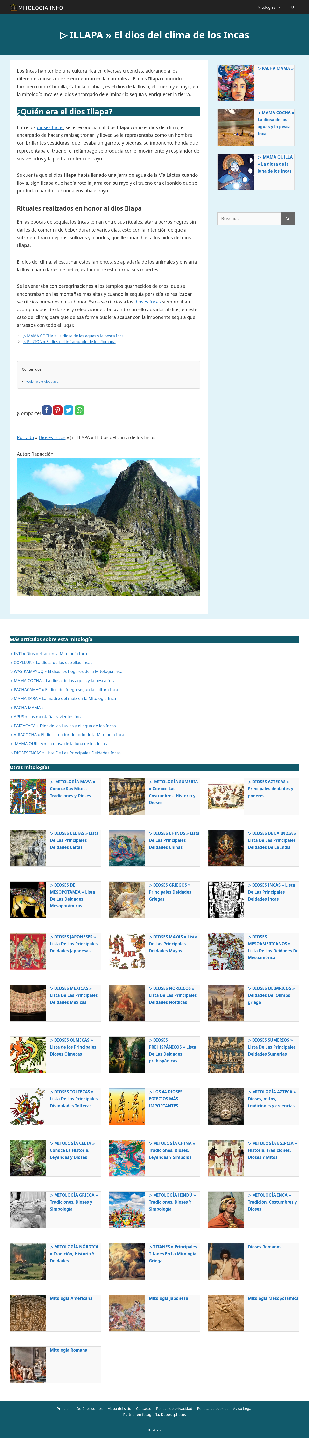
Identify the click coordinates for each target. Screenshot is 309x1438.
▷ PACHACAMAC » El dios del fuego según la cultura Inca (64, 689)
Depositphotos (173, 1414)
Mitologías (271, 7)
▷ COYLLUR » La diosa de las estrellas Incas (51, 662)
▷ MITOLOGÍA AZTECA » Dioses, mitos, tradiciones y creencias (272, 1098)
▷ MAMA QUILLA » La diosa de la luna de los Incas (275, 164)
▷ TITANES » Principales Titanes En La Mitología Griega (173, 1253)
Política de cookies (212, 1408)
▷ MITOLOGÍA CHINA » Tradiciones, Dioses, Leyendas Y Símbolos (172, 1150)
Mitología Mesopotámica (273, 1298)
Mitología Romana (68, 1350)
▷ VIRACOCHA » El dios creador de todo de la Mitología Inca (67, 734)
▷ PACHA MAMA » (276, 68)
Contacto (143, 1408)
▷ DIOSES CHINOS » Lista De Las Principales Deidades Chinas (174, 840)
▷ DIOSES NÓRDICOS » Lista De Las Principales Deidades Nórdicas (173, 995)
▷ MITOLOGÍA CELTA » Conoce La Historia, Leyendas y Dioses (72, 1150)
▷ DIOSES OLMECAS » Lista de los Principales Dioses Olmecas (73, 1047)
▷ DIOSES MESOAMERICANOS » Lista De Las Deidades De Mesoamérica (273, 947)
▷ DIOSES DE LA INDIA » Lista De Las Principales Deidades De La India (272, 840)
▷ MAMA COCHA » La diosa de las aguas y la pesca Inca (73, 335)
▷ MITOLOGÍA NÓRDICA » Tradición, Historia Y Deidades (74, 1253)
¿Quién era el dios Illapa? (43, 382)
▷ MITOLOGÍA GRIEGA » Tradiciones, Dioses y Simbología (74, 1202)
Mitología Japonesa (168, 1298)
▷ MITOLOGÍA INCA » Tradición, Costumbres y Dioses (272, 1202)
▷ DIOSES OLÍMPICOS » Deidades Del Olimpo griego (271, 995)
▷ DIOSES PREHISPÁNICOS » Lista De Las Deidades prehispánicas (172, 1050)
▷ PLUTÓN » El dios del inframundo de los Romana (69, 341)
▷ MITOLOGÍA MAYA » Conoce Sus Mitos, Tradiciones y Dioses (72, 788)
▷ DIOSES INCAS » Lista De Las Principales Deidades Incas (65, 752)
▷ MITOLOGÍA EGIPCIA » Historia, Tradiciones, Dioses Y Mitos (272, 1150)
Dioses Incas (52, 437)
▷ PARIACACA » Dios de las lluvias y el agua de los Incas (63, 725)
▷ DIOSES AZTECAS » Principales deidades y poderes (270, 788)
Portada (25, 437)
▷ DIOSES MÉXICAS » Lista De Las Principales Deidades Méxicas (74, 995)
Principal (64, 1408)
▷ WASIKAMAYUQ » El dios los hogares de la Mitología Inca (66, 671)
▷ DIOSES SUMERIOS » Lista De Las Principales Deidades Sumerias (272, 1047)
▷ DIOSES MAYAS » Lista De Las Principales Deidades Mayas (173, 943)
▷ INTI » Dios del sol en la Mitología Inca (48, 653)
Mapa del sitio (119, 1408)
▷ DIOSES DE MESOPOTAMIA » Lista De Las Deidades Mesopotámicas (72, 895)
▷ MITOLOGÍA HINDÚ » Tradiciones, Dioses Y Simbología (172, 1202)
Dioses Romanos (264, 1246)
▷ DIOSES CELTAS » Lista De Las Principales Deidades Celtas (74, 840)
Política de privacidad (174, 1408)
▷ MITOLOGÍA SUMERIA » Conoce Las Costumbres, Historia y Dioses (173, 792)
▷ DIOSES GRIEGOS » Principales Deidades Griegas (170, 892)
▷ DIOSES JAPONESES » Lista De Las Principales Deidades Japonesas (74, 943)
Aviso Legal (242, 1408)
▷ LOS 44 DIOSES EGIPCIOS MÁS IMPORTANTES (165, 1098)
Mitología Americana (71, 1298)
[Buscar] (288, 218)
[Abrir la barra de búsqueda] (292, 7)
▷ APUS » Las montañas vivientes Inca (46, 716)
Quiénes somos (89, 1408)
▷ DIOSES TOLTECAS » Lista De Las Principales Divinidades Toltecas (74, 1098)
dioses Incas (50, 127)
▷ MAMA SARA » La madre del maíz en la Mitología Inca (63, 698)
